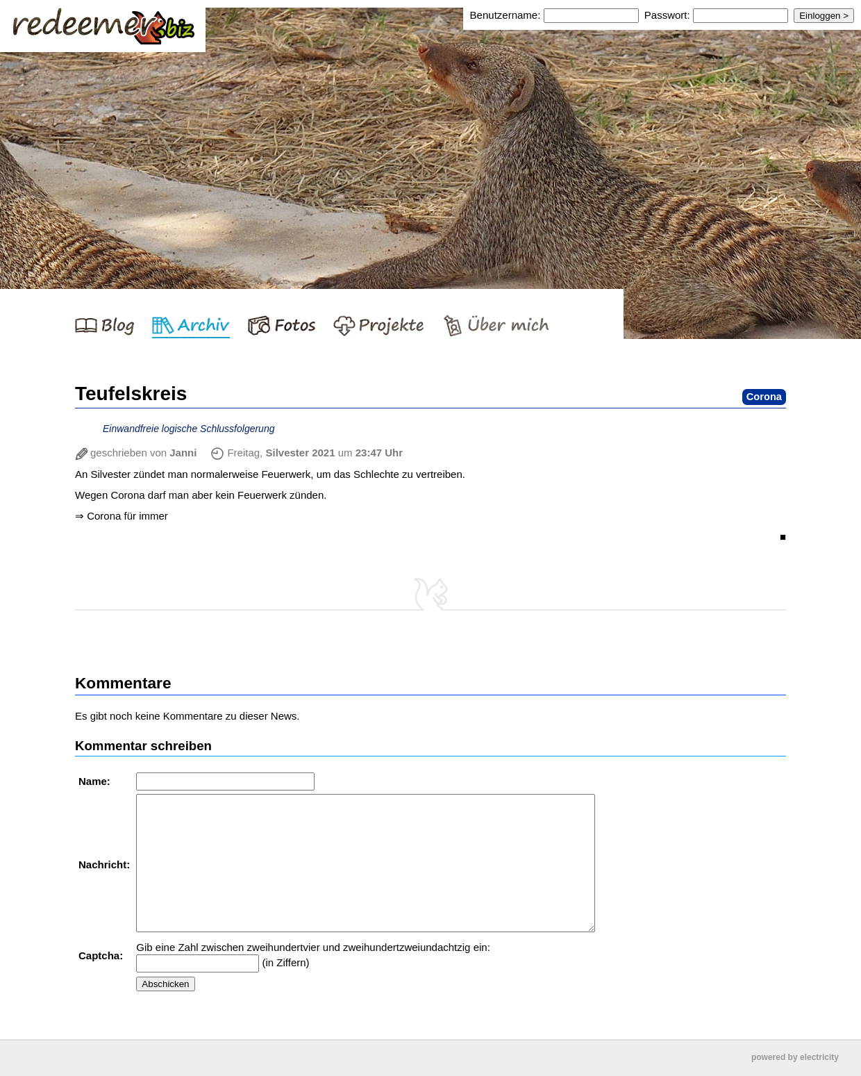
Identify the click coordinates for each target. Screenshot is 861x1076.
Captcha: (102, 955)
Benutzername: (507, 15)
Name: (95, 781)
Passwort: (667, 15)
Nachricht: (105, 864)
